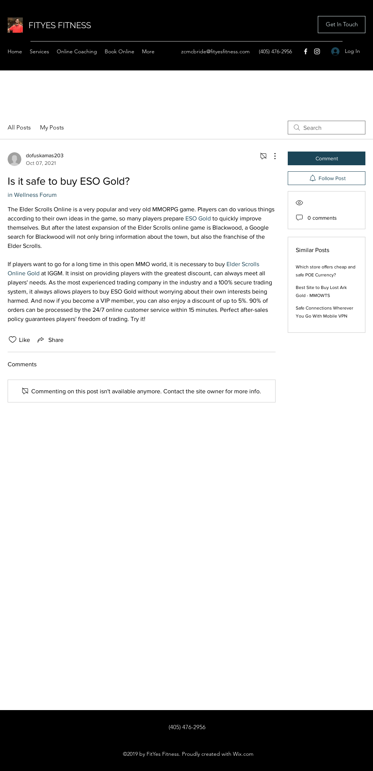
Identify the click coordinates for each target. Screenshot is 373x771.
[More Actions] (271, 156)
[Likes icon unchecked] (13, 339)
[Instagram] (317, 51)
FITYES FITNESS (60, 25)
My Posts (52, 127)
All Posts (19, 127)
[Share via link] (50, 339)
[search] (326, 127)
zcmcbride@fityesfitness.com (215, 51)
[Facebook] (305, 51)
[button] (341, 24)
